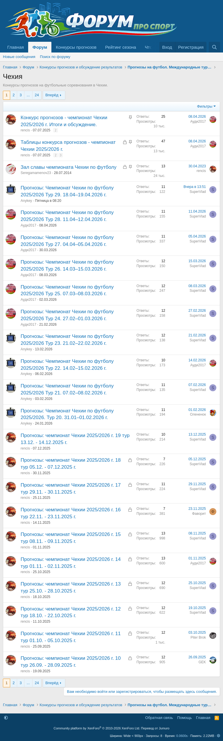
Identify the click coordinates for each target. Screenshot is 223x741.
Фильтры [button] (204, 106)
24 (37, 95)
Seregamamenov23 (36, 173)
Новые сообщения (19, 57)
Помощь (184, 717)
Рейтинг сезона (120, 47)
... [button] (28, 95)
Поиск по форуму (55, 57)
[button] (6, 717)
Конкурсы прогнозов (76, 47)
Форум (40, 47)
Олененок (198, 414)
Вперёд (51, 95)
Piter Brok (198, 637)
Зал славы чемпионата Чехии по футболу (68, 167)
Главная (15, 47)
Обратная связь (159, 717)
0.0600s (182, 736)
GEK (202, 662)
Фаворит (199, 514)
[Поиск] (214, 47)
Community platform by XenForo (97, 728)
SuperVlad (198, 192)
